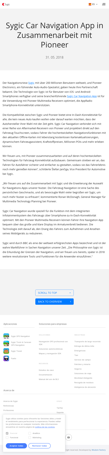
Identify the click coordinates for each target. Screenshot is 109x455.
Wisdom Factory (99, 450)
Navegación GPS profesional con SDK (53, 342)
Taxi (76, 355)
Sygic (31, 82)
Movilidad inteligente (83, 378)
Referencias (8, 406)
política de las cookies (45, 427)
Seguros (78, 369)
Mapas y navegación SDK (50, 353)
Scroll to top (54, 292)
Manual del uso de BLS (49, 379)
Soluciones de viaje (82, 373)
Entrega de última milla (84, 346)
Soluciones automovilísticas (51, 349)
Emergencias (80, 350)
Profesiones (8, 410)
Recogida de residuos (84, 382)
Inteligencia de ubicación (85, 387)
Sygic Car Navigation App (82, 96)
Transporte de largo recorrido (87, 341)
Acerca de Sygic (10, 401)
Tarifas (60, 408)
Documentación (45, 375)
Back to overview (54, 301)
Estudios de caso (46, 370)
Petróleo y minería (82, 364)
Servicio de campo (82, 360)
